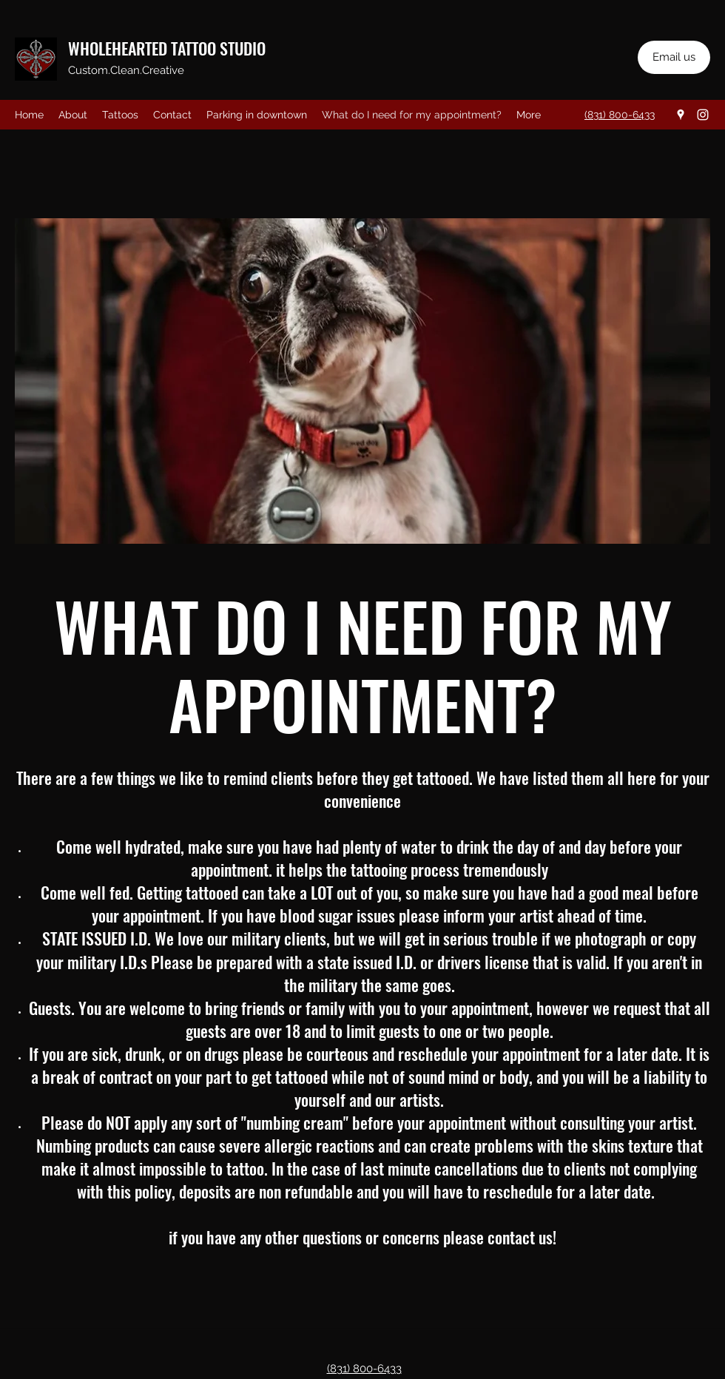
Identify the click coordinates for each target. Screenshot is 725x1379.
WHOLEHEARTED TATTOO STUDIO (167, 48)
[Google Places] (680, 114)
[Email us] (674, 57)
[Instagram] (702, 114)
